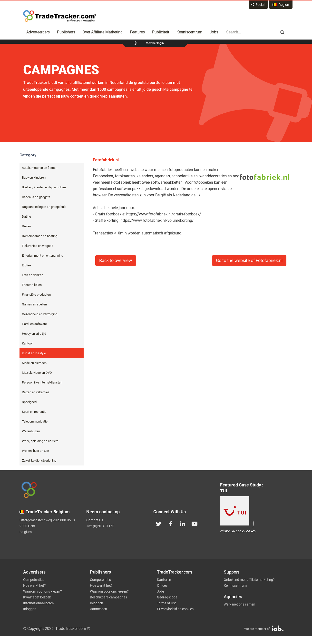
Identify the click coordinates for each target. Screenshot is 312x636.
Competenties (33, 580)
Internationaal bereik (38, 603)
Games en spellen (34, 304)
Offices (162, 585)
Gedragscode (167, 597)
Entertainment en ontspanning (42, 255)
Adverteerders (38, 32)
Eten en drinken (32, 275)
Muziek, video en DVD (37, 372)
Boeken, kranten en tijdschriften (44, 187)
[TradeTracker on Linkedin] (182, 523)
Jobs (214, 32)
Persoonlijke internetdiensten (42, 382)
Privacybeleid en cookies (175, 609)
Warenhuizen (31, 431)
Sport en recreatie (34, 412)
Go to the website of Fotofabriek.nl (249, 260)
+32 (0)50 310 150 (100, 526)
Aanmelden (98, 609)
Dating (26, 216)
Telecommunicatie (35, 421)
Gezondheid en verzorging (39, 314)
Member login (155, 43)
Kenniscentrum (189, 32)
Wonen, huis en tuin (35, 451)
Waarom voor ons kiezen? (42, 591)
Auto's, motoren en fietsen (39, 168)
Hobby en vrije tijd (34, 333)
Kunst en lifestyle (34, 353)
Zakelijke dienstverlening (39, 460)
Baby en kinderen (34, 177)
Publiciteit (160, 32)
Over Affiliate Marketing (102, 32)
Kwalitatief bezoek (37, 597)
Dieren (26, 226)
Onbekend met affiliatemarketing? (249, 580)
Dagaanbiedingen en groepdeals (44, 207)
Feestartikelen (32, 285)
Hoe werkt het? (34, 585)
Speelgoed (29, 402)
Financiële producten (36, 294)
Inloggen (29, 609)
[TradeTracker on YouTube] (194, 523)
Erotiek (26, 265)
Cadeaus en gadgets (36, 197)
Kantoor (27, 343)
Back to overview (115, 260)
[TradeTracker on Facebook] (171, 523)
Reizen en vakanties (35, 392)
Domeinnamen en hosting (39, 236)
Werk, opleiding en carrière (40, 441)
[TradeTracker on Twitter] (159, 523)
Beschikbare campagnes (108, 597)
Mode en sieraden (34, 363)
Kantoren (164, 580)
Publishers (66, 32)
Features (137, 32)
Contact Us (94, 520)
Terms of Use (166, 603)
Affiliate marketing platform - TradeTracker (59, 16)
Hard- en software (34, 324)
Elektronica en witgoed (37, 246)
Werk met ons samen (239, 604)
